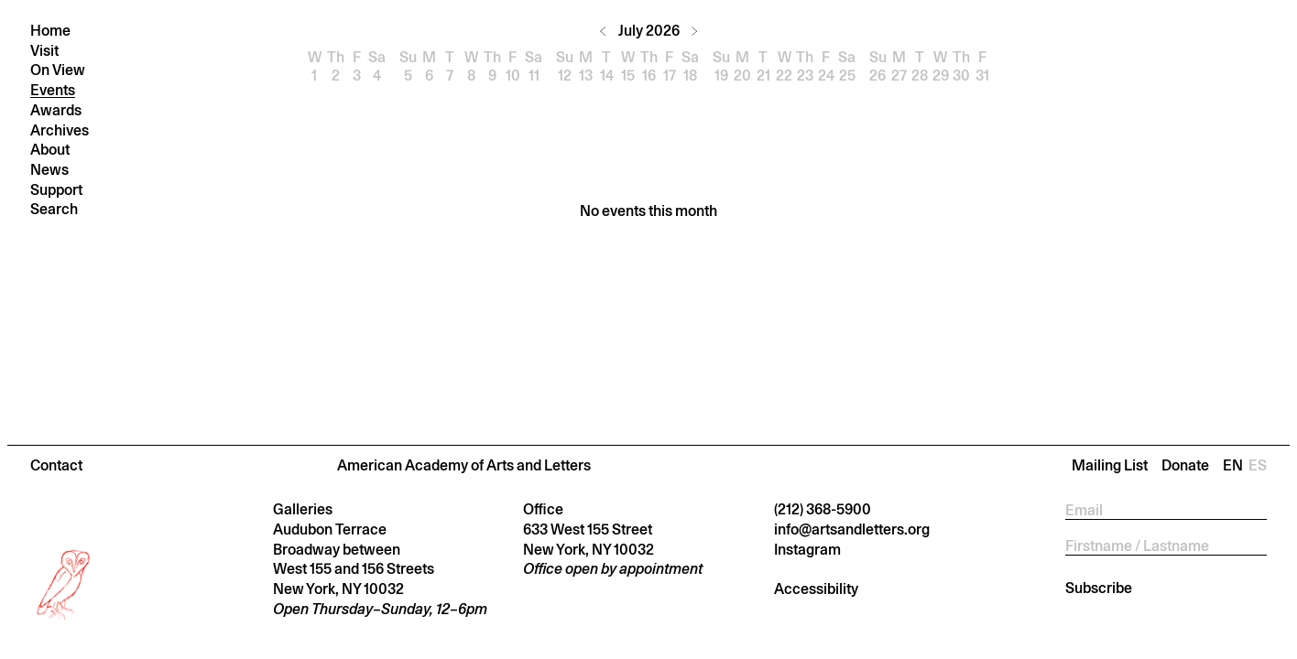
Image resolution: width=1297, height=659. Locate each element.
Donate (1185, 465)
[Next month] (694, 31)
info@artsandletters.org (852, 529)
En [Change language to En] (1235, 465)
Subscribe (1098, 588)
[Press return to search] (132, 209)
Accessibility (816, 589)
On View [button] (57, 70)
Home (50, 30)
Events (52, 90)
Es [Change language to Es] (1257, 465)
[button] (648, 465)
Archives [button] (59, 130)
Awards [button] (56, 110)
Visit (44, 50)
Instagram (807, 549)
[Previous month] (602, 31)
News (49, 169)
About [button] (50, 149)
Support (56, 190)
